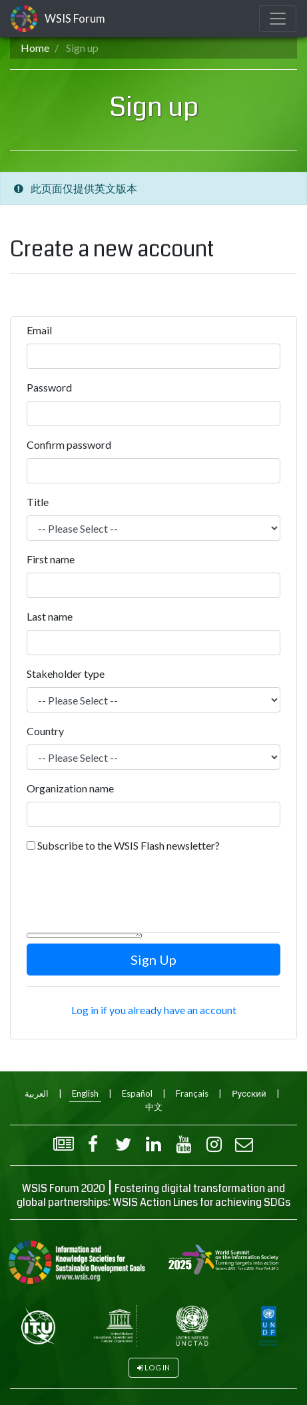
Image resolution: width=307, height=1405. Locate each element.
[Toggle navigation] (277, 18)
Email (39, 330)
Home (35, 47)
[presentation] (128, 896)
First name (51, 559)
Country (45, 730)
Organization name (70, 788)
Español (137, 1093)
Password (49, 387)
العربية (37, 1093)
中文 (153, 1106)
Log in (157, 1367)
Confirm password (69, 444)
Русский (249, 1093)
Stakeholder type (66, 673)
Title (38, 501)
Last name (50, 616)
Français (192, 1093)
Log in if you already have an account (153, 1009)
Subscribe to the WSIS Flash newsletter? (128, 845)
